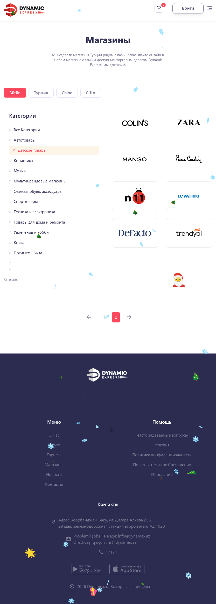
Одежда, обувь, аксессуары (38, 191)
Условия (162, 444)
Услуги (54, 444)
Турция (41, 92)
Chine (67, 92)
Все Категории (27, 129)
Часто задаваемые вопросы (162, 435)
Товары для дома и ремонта (39, 222)
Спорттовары (26, 201)
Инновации (162, 474)
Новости (54, 474)
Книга (19, 242)
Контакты (54, 484)
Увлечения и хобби (31, 232)
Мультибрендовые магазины (40, 181)
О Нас (53, 435)
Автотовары (25, 140)
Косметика (23, 160)
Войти (188, 8)
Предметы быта (28, 253)
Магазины (54, 464)
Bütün (14, 92)
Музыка (20, 170)
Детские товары (32, 150)
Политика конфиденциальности (162, 454)
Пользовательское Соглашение (162, 464)
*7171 (111, 552)
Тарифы (54, 454)
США (90, 92)
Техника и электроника (34, 211)
